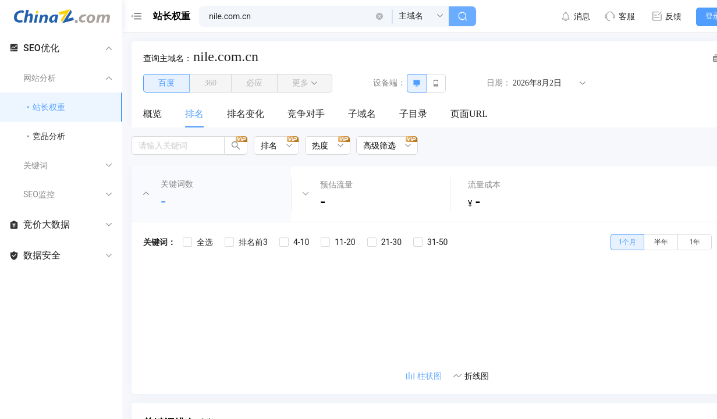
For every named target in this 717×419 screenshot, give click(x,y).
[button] (379, 16)
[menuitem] (152, 114)
